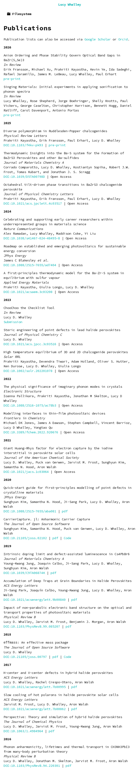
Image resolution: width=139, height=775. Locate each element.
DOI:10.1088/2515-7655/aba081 (30, 511)
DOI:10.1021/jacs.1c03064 (26, 472)
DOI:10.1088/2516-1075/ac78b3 (30, 405)
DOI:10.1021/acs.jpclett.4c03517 (33, 203)
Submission (13, 322)
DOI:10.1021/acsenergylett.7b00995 (35, 687)
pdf (65, 511)
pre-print (12, 79)
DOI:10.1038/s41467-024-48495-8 (32, 238)
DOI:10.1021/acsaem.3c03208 (28, 292)
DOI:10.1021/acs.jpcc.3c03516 (30, 344)
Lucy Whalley (69, 4)
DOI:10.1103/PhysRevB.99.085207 (32, 626)
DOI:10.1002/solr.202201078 (28, 371)
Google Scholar (97, 39)
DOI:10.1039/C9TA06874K (24, 573)
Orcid (123, 39)
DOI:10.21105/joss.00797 (25, 657)
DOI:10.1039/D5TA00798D (24, 176)
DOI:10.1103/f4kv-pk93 (23, 145)
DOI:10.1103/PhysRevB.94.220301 (32, 765)
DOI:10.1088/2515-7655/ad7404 (30, 265)
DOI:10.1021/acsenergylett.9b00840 (35, 599)
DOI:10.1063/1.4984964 (23, 731)
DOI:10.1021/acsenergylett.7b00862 (35, 709)
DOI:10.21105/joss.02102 (25, 538)
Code (67, 538)
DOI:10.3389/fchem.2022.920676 (31, 432)
